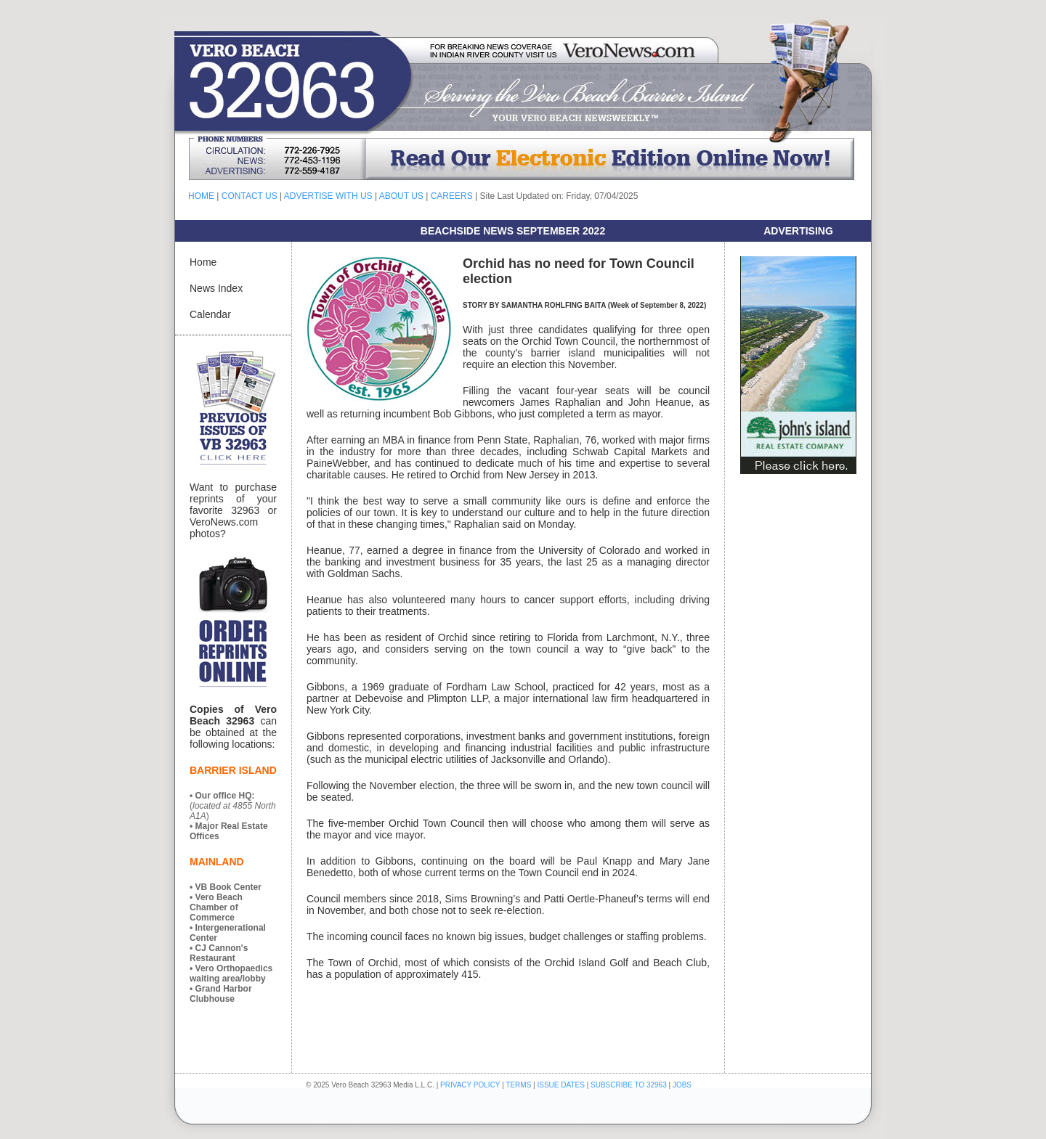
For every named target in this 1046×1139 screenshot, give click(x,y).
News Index (216, 288)
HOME (201, 196)
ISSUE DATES (561, 1085)
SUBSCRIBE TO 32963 (629, 1085)
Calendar (210, 314)
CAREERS (452, 196)
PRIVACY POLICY (470, 1085)
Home (203, 262)
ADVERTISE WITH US (328, 196)
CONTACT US (249, 196)
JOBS (682, 1085)
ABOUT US (401, 196)
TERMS (518, 1085)
